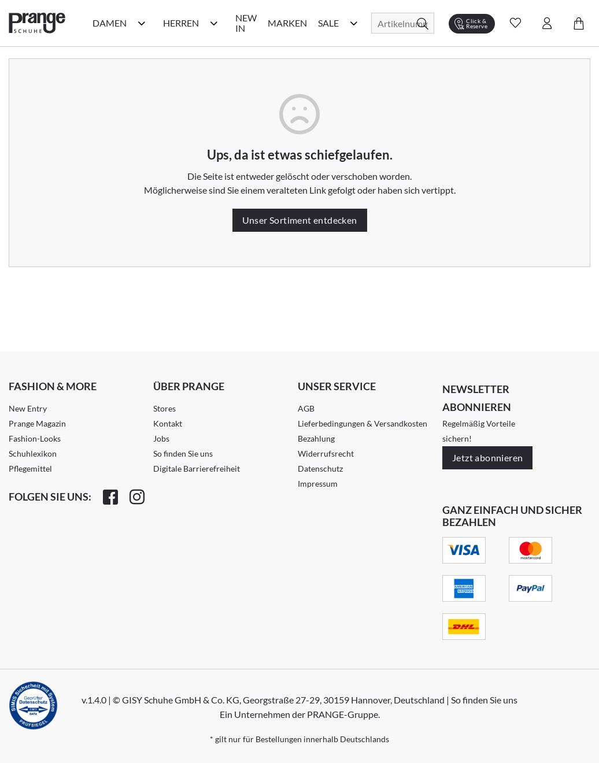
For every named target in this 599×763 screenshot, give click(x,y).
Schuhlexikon (33, 453)
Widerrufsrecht (326, 453)
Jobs (161, 438)
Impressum (318, 483)
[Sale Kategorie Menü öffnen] (353, 23)
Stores (164, 408)
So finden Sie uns (183, 453)
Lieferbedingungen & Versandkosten (362, 423)
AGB (306, 408)
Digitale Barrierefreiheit (196, 468)
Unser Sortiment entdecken (299, 219)
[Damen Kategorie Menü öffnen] (141, 23)
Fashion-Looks (35, 438)
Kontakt (167, 423)
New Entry (28, 408)
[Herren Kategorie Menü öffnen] (213, 23)
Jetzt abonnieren (487, 457)
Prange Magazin (37, 423)
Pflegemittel (30, 468)
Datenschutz (320, 468)
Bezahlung (316, 438)
